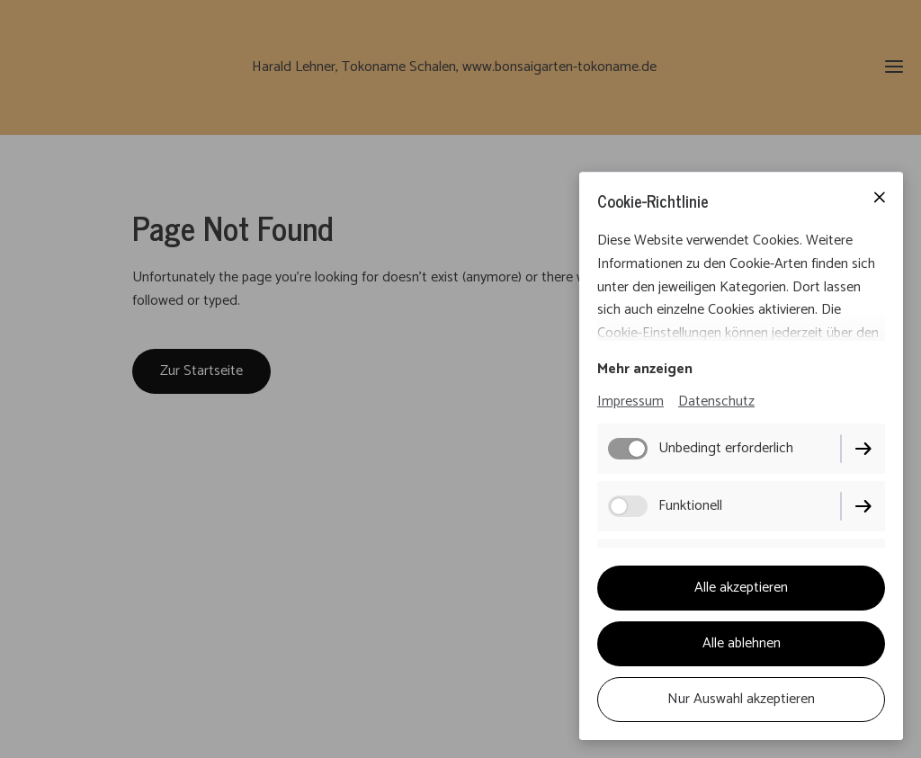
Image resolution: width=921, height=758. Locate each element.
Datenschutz (716, 401)
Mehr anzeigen (645, 369)
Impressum (630, 401)
